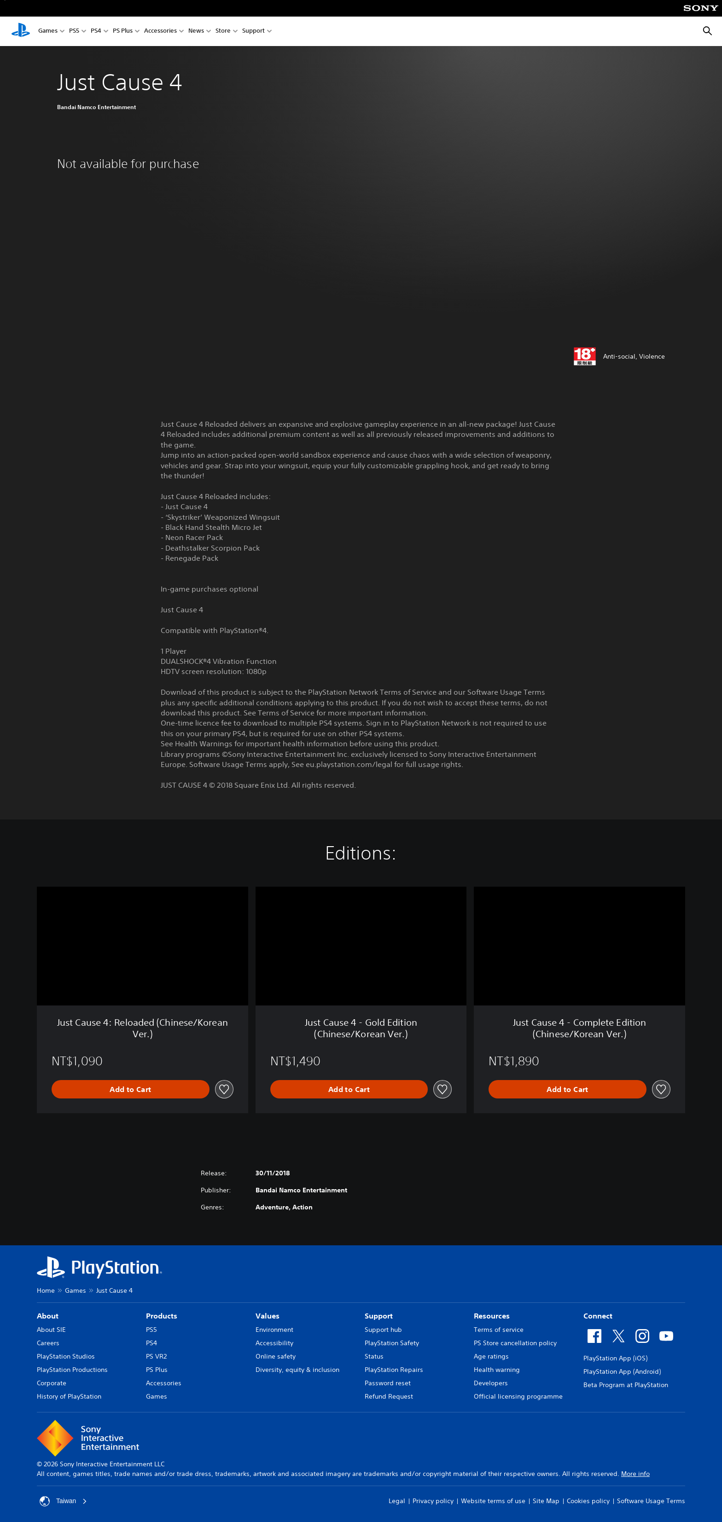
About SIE (51, 1329)
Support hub (383, 1329)
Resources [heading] (492, 1315)
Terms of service (499, 1329)
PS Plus (123, 31)
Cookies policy (588, 1501)
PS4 (96, 31)
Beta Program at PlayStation (625, 1385)
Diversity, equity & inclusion (297, 1369)
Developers (491, 1383)
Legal (397, 1501)
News (196, 31)
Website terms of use (493, 1501)
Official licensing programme (518, 1396)
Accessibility (274, 1343)
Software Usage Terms (651, 1501)
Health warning (497, 1369)
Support (253, 31)
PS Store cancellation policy (515, 1343)
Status (374, 1356)
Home (46, 1290)
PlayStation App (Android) (622, 1371)
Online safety (276, 1356)
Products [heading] (161, 1315)
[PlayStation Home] (20, 31)
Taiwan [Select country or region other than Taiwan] (63, 1501)
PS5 (74, 31)
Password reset (388, 1383)
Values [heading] (267, 1315)
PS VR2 (156, 1356)
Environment (274, 1329)
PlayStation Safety (392, 1343)
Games (48, 31)
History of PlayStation (69, 1396)
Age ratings (491, 1356)
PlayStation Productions (72, 1369)
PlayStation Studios (66, 1356)
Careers (48, 1343)
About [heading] (47, 1315)
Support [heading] (379, 1315)
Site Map (546, 1501)
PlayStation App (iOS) (615, 1358)
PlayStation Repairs (394, 1369)
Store (223, 31)
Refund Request (389, 1396)
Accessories (160, 31)
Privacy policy (433, 1501)
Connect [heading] (597, 1315)
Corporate (51, 1383)
